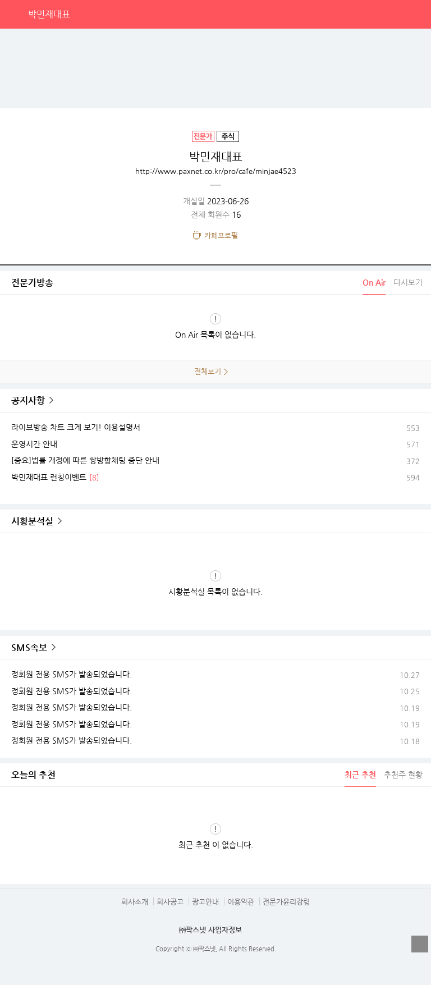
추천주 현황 (403, 774)
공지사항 (28, 400)
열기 (419, 944)
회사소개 (134, 901)
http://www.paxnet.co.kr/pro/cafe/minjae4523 (215, 171)
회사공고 (170, 901)
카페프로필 (221, 235)
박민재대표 (49, 14)
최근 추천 (360, 774)
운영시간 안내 (34, 443)
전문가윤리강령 (286, 901)
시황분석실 (32, 521)
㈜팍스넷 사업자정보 (210, 929)
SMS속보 (29, 647)
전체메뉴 (416, 14)
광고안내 (205, 901)
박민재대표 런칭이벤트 (48, 477)
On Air (374, 282)
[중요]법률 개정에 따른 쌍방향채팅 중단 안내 (85, 460)
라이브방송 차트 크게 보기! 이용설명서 (75, 427)
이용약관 (240, 901)
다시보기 (408, 282)
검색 (393, 14)
